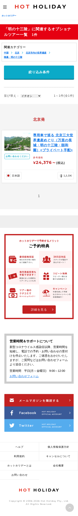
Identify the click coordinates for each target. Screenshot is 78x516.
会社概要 (58, 465)
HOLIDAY (41, 6)
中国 (6, 52)
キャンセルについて (58, 456)
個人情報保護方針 (58, 446)
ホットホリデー (9, 16)
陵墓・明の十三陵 (13, 57)
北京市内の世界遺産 (36, 52)
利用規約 (19, 456)
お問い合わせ (19, 474)
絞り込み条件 (39, 72)
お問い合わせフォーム (24, 376)
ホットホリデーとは (19, 465)
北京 (17, 52)
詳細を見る (39, 309)
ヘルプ (19, 446)
